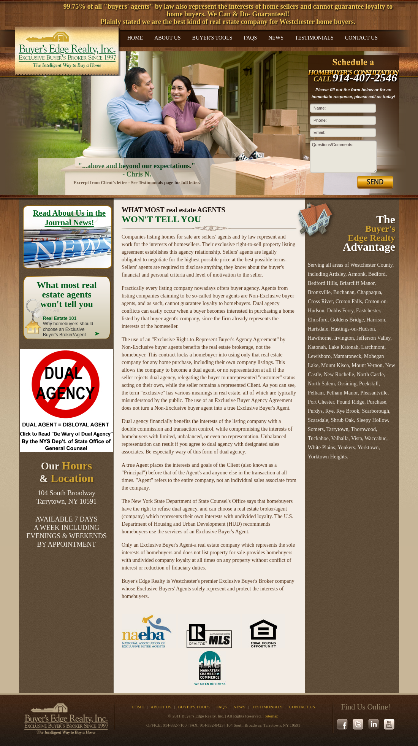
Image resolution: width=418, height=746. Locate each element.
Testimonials (314, 38)
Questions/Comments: (332, 144)
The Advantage (369, 233)
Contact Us (361, 38)
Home (135, 38)
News (275, 38)
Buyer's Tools (212, 38)
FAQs (250, 38)
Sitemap (271, 716)
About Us (167, 38)
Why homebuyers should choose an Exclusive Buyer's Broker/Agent (68, 326)
